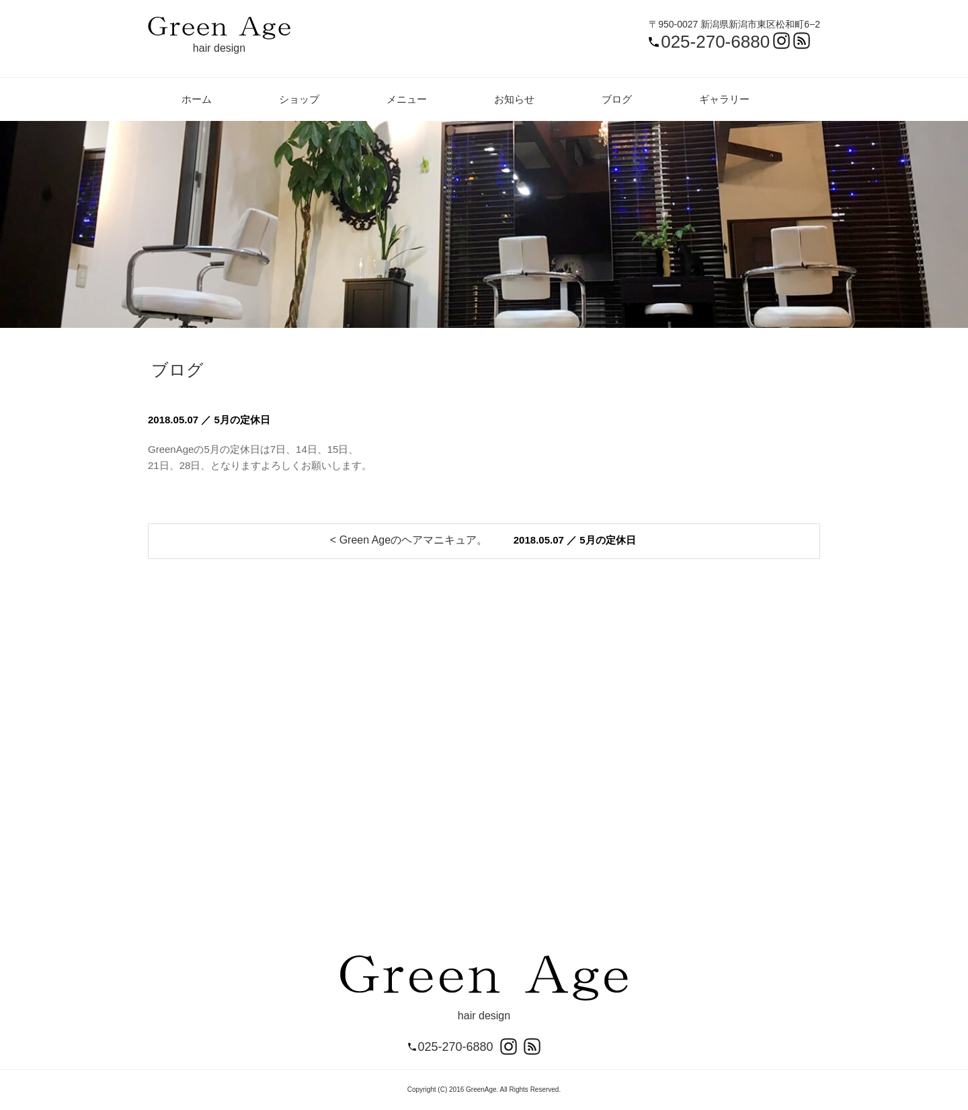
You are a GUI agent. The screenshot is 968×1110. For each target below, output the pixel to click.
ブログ (617, 99)
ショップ (299, 99)
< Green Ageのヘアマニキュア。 (408, 540)
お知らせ (514, 99)
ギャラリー (724, 99)
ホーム (197, 99)
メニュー (407, 99)
